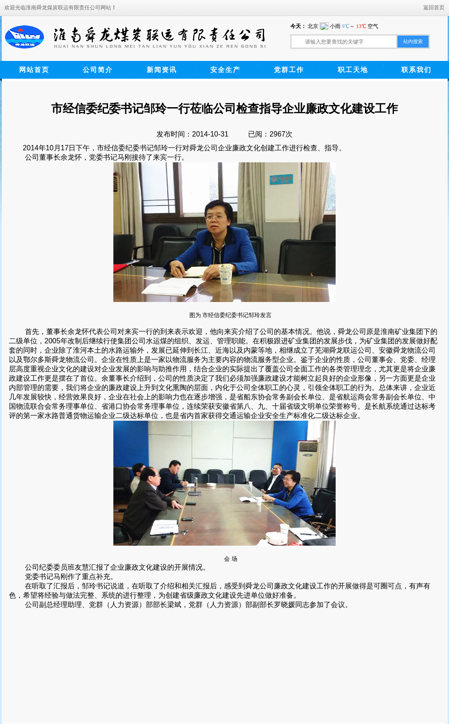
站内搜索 (413, 41)
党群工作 (289, 69)
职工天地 (353, 69)
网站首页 (34, 69)
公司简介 (98, 69)
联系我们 (416, 69)
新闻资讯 (162, 69)
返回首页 (434, 7)
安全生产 (225, 69)
